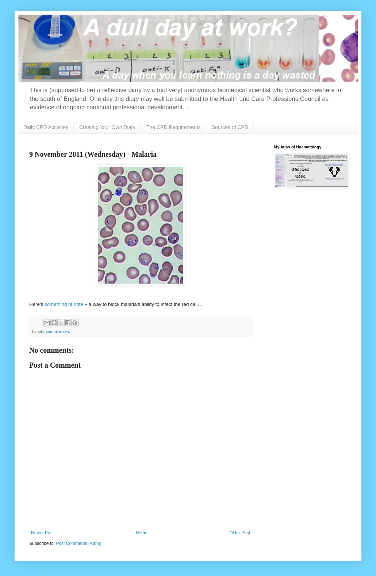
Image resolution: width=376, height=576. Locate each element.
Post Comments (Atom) (78, 543)
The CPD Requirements (173, 127)
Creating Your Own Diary (107, 127)
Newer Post (42, 532)
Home (141, 532)
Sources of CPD (230, 127)
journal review (58, 331)
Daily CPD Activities (45, 127)
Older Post (239, 532)
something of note (64, 304)
